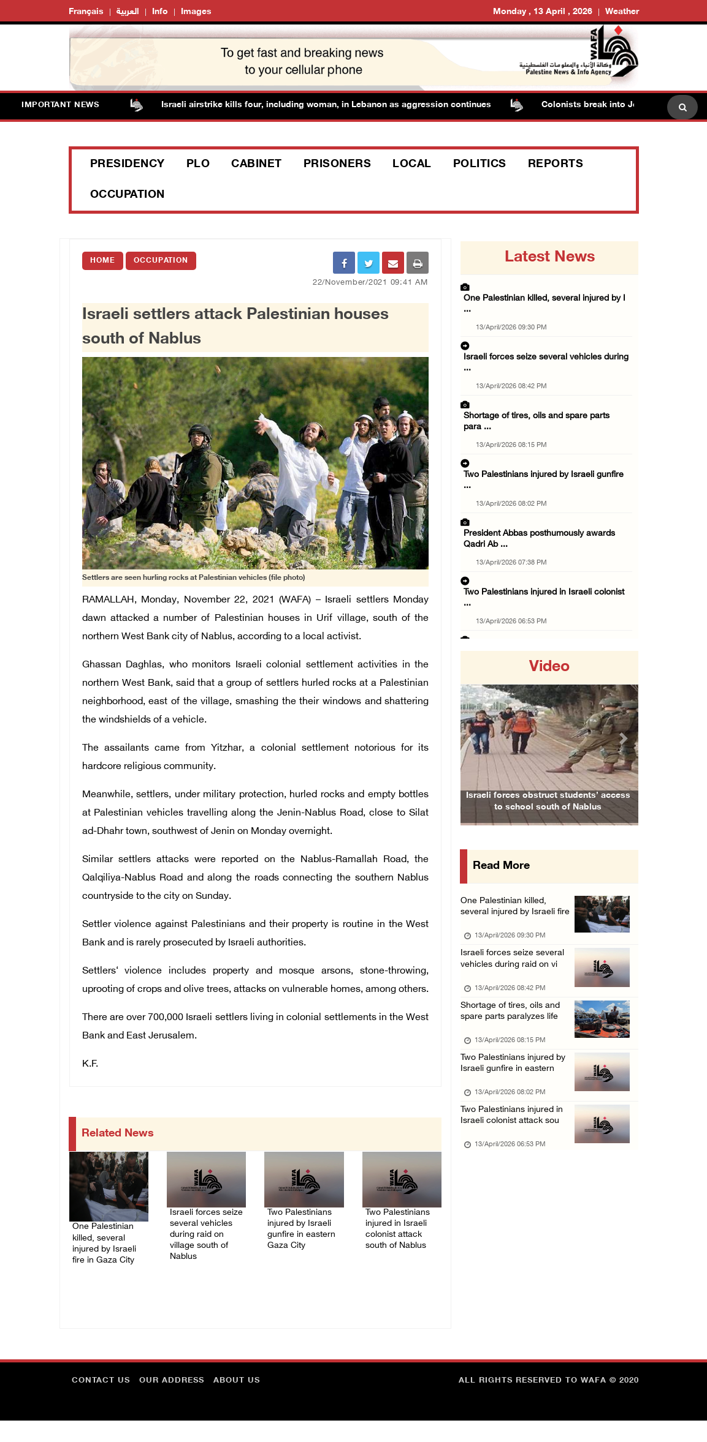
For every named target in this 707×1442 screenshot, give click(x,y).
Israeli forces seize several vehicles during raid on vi (519, 982)
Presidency (127, 164)
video (549, 667)
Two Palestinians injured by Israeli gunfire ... (542, 403)
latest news (550, 258)
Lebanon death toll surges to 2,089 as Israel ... (546, 613)
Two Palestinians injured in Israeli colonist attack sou (519, 1170)
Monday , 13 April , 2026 (542, 12)
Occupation (127, 195)
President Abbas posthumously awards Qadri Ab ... (543, 455)
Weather (622, 12)
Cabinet (256, 164)
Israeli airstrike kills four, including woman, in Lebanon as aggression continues (340, 105)
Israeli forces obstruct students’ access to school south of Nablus (548, 821)
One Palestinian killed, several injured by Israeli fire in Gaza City (108, 1245)
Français (86, 12)
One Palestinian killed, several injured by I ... (542, 289)
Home (102, 261)
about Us (236, 1402)
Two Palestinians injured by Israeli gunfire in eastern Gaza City (303, 1245)
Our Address (171, 1402)
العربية (128, 12)
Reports (556, 164)
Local (412, 164)
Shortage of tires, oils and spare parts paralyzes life (516, 1040)
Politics (479, 164)
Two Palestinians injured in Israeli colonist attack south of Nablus (400, 1238)
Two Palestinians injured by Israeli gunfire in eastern (514, 1104)
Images (196, 12)
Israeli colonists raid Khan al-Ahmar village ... (544, 537)
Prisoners (338, 164)
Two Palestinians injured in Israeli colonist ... (542, 499)
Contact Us (101, 1402)
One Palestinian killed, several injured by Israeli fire (514, 917)
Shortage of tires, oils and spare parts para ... (543, 365)
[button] (474, 738)
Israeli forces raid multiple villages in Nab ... (541, 575)
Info (160, 12)
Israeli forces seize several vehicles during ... (542, 327)
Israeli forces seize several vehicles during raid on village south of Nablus (204, 1238)
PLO (198, 164)
